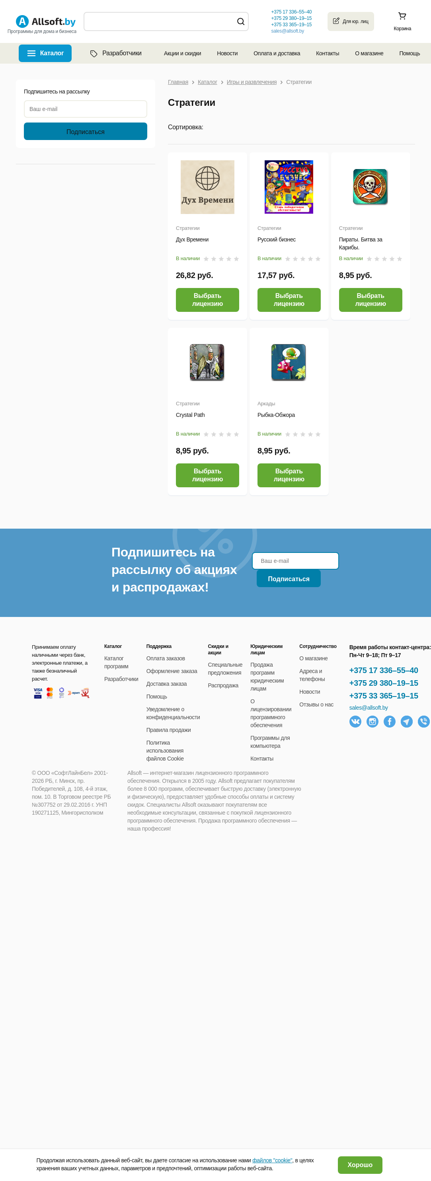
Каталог (52, 53)
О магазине (369, 53)
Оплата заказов (165, 658)
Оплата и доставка (277, 53)
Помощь (409, 53)
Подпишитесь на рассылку (57, 91)
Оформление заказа (171, 671)
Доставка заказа (166, 684)
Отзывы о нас (316, 704)
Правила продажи (168, 730)
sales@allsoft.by (287, 31)
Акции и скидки (182, 53)
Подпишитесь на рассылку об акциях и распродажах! (174, 569)
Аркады (266, 404)
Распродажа (223, 685)
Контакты (327, 53)
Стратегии (187, 228)
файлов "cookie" (272, 1160)
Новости (227, 53)
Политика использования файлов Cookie (165, 750)
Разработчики (115, 53)
